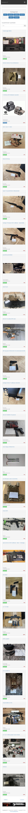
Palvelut (11, 17)
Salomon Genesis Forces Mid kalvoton (11, 62)
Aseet (5, 14)
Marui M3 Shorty (6, 158)
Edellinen (5, 799)
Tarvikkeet (16, 14)
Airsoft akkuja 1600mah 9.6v (8, 446)
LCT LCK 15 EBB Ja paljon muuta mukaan (11, 734)
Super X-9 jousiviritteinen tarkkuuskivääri (11, 190)
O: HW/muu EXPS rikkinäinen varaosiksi (11, 94)
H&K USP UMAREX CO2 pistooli (9, 414)
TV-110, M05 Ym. (6, 670)
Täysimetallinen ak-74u (7, 702)
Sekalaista (17, 17)
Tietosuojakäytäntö (14, 811)
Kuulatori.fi (5, 2)
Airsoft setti (5, 286)
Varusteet (10, 14)
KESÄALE (5, 766)
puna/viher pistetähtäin (7, 254)
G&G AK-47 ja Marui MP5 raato (9, 318)
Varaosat (22, 14)
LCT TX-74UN (5, 606)
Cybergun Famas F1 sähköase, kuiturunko (11, 382)
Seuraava (22, 799)
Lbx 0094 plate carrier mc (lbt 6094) (10, 478)
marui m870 (5, 510)
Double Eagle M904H (7, 30)
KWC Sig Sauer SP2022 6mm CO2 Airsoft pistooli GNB (14, 350)
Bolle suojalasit (6, 638)
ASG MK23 (5, 574)
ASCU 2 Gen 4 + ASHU (7, 126)
